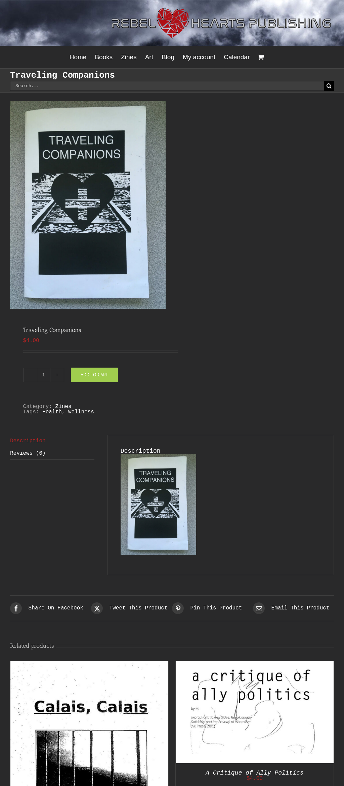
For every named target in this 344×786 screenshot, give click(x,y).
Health (52, 412)
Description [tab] (28, 441)
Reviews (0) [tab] (28, 453)
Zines (63, 407)
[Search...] (167, 86)
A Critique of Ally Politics (255, 773)
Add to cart (94, 375)
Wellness (81, 412)
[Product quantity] (43, 375)
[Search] (329, 86)
